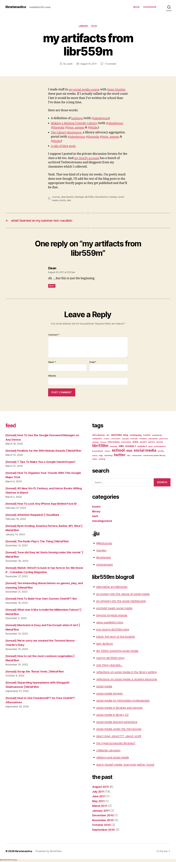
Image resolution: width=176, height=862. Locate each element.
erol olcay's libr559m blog (113, 629)
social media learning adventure (117, 722)
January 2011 (101, 810)
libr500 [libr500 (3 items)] (143, 442)
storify (62, 200)
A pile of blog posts (63, 146)
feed (11, 425)
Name (52, 362)
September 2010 (103, 829)
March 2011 (100, 806)
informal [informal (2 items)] (103, 442)
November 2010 (103, 820)
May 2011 (98, 801)
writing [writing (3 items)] (102, 459)
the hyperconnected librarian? (116, 743)
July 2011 (98, 791)
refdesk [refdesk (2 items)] (107, 451)
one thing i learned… (110, 665)
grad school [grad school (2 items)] (163, 439)
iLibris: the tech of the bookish (116, 636)
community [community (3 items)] (157, 435)
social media (104, 686)
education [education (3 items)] (153, 439)
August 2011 (101, 787)
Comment (54, 335)
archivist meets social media (115, 608)
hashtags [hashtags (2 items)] (95, 442)
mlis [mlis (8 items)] (121, 446)
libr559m (89, 197)
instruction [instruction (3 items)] (126, 442)
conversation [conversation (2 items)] (115, 439)
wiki (69, 200)
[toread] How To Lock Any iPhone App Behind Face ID (42, 508)
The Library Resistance (66, 132)
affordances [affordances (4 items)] (98, 435)
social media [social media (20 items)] (145, 450)
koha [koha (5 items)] (135, 442)
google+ (101, 550)
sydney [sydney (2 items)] (94, 456)
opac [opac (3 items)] (150, 446)
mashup (113, 197)
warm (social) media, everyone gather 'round (126, 764)
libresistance (101, 197)
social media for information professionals (124, 700)
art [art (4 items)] (107, 435)
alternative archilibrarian (112, 587)
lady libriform (105, 644)
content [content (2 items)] (106, 439)
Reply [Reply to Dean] (51, 286)
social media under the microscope (119, 729)
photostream (104, 564)
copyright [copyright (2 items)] (125, 439)
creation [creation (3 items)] (143, 439)
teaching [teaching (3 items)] (108, 456)
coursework (149, 6)
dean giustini (67, 197)
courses (56, 197)
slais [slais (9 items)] (129, 451)
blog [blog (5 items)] (125, 435)
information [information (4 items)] (114, 442)
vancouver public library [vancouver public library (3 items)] (154, 456)
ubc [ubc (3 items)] (128, 456)
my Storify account (87, 158)
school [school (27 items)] (118, 450)
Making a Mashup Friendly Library (75, 123)
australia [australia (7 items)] (116, 435)
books (96, 507)
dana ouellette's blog (110, 622)
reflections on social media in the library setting (127, 672)
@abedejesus (101, 118)
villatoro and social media (113, 757)
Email (92, 362)
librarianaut (103, 557)
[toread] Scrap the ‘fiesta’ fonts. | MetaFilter (36, 676)
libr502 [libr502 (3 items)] (151, 442)
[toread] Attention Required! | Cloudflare (34, 519)
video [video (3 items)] (94, 459)
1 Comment (110, 64)
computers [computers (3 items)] (97, 439)
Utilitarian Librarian (108, 750)
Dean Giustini (117, 90)
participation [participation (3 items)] (160, 446)
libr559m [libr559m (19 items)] (100, 446)
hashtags (77, 118)
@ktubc (94, 127)
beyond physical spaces (112, 615)
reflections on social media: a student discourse (128, 679)
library (83, 26)
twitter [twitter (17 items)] (119, 455)
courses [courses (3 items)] (134, 439)
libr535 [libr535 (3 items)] (159, 442)
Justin (69, 64)
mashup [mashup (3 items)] (113, 446)
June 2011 (99, 796)
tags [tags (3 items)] (101, 456)
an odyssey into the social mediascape (122, 601)
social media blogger (110, 693)
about (136, 6)
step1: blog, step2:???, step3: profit (119, 736)
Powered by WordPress (49, 851)
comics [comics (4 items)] (146, 435)
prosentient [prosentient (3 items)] (97, 451)
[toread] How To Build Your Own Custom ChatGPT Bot (43, 603)
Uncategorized (102, 521)
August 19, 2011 (88, 64)
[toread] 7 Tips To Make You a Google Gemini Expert (42, 466)
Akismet (15, 860)
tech (94, 26)
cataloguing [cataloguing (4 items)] (136, 435)
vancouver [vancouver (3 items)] (137, 456)
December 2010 (103, 815)
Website (52, 376)
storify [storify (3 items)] (161, 451)
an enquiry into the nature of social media (124, 594)
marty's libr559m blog (110, 658)
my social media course (85, 90)
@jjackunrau (104, 543)
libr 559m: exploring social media (118, 651)
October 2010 (101, 825)
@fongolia (58, 127)
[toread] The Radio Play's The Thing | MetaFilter (39, 546)
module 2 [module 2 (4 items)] (142, 446)
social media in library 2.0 (113, 715)
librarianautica (16, 7)
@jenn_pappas (75, 127)
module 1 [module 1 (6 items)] (130, 446)
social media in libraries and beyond (120, 707)
